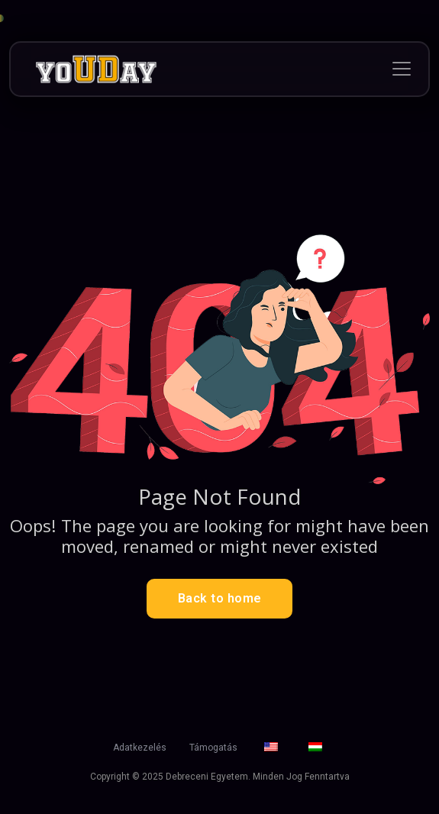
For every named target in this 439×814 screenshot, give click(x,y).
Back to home (220, 598)
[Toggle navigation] (401, 68)
